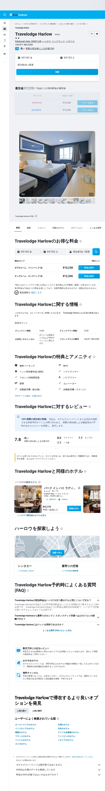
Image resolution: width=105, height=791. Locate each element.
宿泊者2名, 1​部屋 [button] (25, 64)
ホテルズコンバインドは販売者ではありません (58, 765)
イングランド (44, 24)
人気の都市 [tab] (37, 711)
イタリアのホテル (65, 740)
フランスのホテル (22, 736)
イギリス (26, 24)
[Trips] (4, 54)
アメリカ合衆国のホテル (68, 732)
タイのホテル (21, 744)
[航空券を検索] (4, 23)
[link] (31, 515)
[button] (5, 15)
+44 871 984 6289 (24, 44)
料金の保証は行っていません (82, 757)
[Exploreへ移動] (4, 46)
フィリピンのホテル (66, 736)
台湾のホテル (63, 725)
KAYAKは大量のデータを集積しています (58, 769)
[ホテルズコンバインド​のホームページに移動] (18, 14)
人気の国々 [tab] (22, 711)
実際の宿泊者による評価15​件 (40, 48)
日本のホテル (63, 728)
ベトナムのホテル (22, 740)
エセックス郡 (64, 24)
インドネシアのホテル (24, 728)
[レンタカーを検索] (4, 34)
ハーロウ (79, 24)
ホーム (17, 24)
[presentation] (36, 216)
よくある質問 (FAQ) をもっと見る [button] (57, 630)
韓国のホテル (21, 732)
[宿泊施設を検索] (4, 29)
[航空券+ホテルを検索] (4, 40)
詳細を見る (74, 508)
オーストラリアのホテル (25, 725)
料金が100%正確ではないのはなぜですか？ (58, 774)
